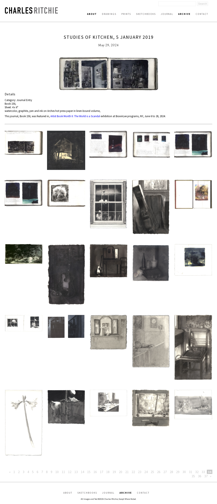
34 (209, 472)
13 (76, 472)
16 (95, 472)
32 (197, 472)
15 (88, 472)
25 (152, 472)
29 (177, 472)
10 (57, 472)
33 (203, 472)
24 (146, 472)
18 (108, 472)
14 (82, 472)
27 (165, 472)
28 (171, 472)
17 (101, 472)
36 (199, 476)
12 (69, 472)
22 (133, 472)
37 (206, 476)
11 (63, 472)
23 (139, 472)
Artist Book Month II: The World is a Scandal (75, 116)
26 (158, 472)
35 (193, 476)
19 (114, 472)
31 (190, 472)
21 (127, 472)
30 (184, 472)
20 (120, 472)
